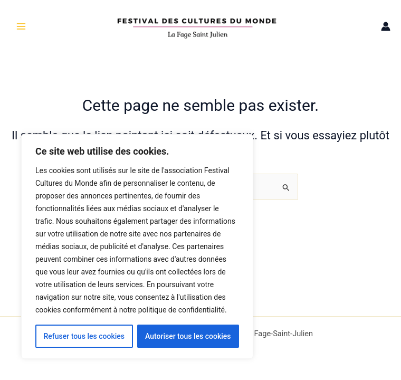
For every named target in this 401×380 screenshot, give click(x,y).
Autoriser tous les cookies (188, 336)
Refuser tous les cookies (84, 336)
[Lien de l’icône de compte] (385, 26)
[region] (137, 246)
